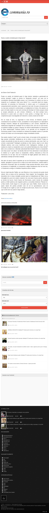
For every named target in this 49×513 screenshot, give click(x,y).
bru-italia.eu (5, 443)
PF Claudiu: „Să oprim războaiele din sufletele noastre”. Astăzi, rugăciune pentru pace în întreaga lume (27, 347)
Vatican (4, 490)
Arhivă (4, 460)
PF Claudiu (5, 481)
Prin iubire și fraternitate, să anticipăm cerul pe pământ (18, 412)
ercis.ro (4, 449)
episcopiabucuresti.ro (7, 437)
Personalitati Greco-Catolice (9, 492)
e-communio (3, 30)
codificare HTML (13, 509)
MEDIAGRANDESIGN (20, 509)
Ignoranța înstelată (5, 230)
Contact (4, 471)
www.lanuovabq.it (8, 198)
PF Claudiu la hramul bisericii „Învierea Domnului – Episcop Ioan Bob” (22, 363)
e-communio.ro (8, 504)
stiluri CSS (8, 509)
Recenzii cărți (6, 465)
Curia (4, 469)
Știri (8, 30)
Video (4, 468)
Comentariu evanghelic (8, 466)
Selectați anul (5, 300)
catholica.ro (5, 446)
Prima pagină (6, 457)
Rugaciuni (5, 489)
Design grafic (4, 509)
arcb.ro (4, 447)
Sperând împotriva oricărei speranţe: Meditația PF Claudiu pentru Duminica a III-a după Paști (26, 338)
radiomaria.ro (6, 450)
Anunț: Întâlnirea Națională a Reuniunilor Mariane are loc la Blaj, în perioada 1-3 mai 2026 (25, 424)
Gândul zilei (5, 462)
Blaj (4, 487)
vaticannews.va (6, 444)
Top (4, 498)
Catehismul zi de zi (7, 463)
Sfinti (4, 484)
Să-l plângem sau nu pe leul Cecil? (9, 267)
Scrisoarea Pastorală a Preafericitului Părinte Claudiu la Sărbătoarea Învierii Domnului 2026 (26, 321)
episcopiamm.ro (6, 440)
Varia (4, 483)
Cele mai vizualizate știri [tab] (8, 318)
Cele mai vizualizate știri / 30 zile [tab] (10, 315)
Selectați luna (5, 294)
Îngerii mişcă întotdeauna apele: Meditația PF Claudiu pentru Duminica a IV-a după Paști (25, 355)
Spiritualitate (5, 486)
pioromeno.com (6, 441)
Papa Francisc (6, 478)
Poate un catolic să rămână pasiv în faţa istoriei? (13, 38)
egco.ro (4, 438)
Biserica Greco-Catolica (8, 480)
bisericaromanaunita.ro (8, 435)
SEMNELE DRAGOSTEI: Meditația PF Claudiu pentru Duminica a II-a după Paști (24, 330)
